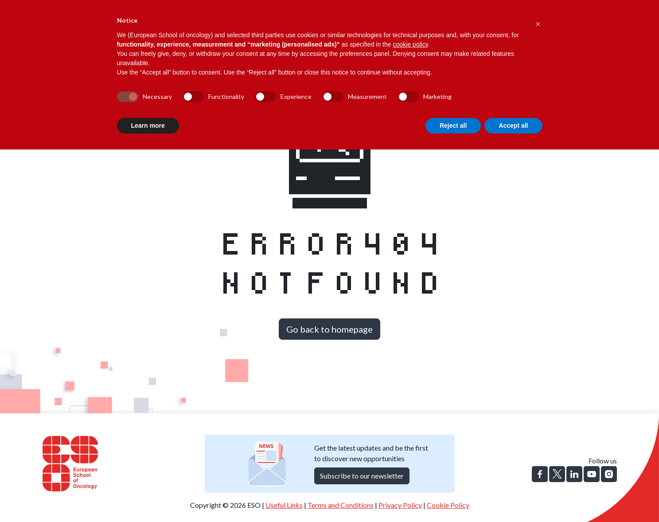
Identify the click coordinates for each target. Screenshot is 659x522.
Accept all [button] (513, 125)
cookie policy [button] (410, 44)
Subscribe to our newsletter (362, 475)
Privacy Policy (400, 505)
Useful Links (284, 505)
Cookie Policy (448, 505)
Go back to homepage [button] (329, 329)
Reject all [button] (453, 125)
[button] (538, 21)
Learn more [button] (148, 125)
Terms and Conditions (341, 505)
